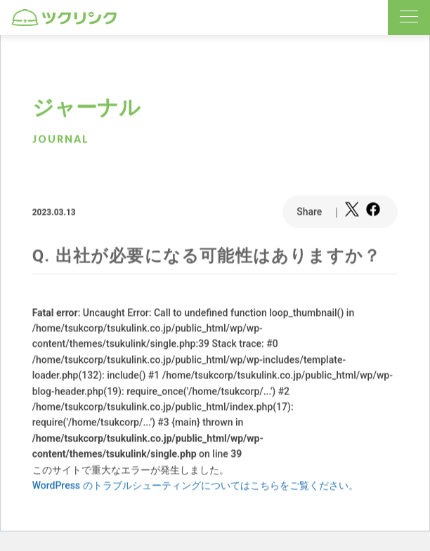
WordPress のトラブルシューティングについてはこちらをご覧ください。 (195, 485)
